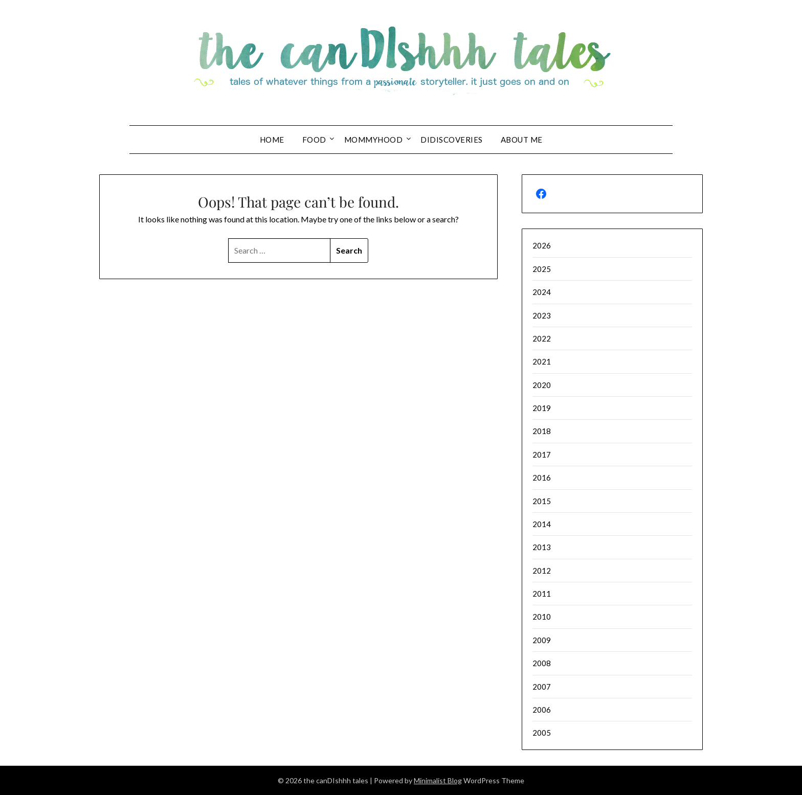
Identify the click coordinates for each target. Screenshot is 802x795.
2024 (541, 292)
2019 (541, 408)
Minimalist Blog (438, 780)
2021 (541, 361)
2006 (541, 709)
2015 (541, 501)
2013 (541, 547)
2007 (541, 686)
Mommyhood (373, 139)
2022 (541, 338)
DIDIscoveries (451, 139)
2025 (541, 269)
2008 (541, 663)
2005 (541, 732)
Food (314, 139)
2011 (541, 593)
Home (272, 139)
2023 (541, 315)
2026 (541, 245)
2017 (541, 454)
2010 (541, 616)
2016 (541, 477)
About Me (522, 139)
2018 (541, 431)
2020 (541, 385)
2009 (541, 640)
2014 (541, 524)
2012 (541, 570)
